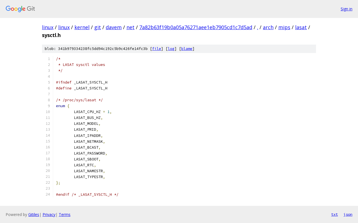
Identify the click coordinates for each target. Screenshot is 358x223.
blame (186, 48)
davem (114, 27)
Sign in (346, 9)
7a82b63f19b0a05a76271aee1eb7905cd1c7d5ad (195, 27)
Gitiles (33, 214)
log (171, 48)
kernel (82, 27)
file (156, 48)
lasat (301, 27)
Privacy (49, 214)
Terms (64, 214)
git (97, 27)
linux (47, 27)
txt (334, 214)
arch (268, 27)
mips (284, 27)
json (347, 214)
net (130, 27)
